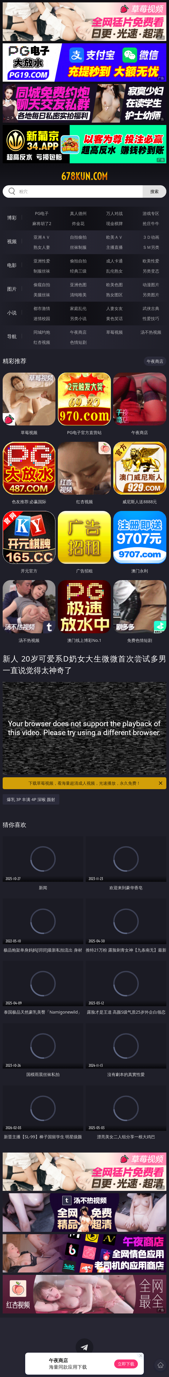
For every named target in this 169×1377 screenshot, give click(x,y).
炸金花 (78, 223)
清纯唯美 (78, 294)
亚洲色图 (78, 284)
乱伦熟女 (114, 271)
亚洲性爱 (42, 261)
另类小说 (78, 318)
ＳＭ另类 (151, 247)
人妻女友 (114, 308)
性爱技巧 (151, 318)
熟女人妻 (42, 247)
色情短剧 (78, 342)
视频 (12, 241)
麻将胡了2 (41, 223)
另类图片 (151, 294)
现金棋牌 (114, 223)
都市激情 (42, 308)
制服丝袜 (42, 271)
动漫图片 (151, 284)
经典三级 (78, 271)
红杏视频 (42, 342)
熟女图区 (114, 294)
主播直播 (114, 247)
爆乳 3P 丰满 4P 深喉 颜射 (31, 799)
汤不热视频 (151, 332)
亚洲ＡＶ (42, 237)
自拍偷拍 (78, 237)
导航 (12, 336)
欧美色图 (114, 284)
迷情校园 (42, 318)
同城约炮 (42, 332)
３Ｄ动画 (151, 237)
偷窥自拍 (42, 284)
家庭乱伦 (78, 308)
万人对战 (114, 213)
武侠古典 (151, 308)
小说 (12, 312)
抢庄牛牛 (151, 223)
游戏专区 (151, 213)
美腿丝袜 (42, 294)
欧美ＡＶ (114, 237)
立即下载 (126, 1364)
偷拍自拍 (78, 261)
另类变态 (151, 271)
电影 (12, 265)
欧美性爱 (151, 261)
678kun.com (84, 176)
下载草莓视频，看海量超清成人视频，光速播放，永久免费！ (95, 783)
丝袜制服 (78, 247)
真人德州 (78, 213)
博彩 (12, 217)
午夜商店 (78, 332)
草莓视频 (114, 332)
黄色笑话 (114, 318)
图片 (12, 289)
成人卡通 (114, 261)
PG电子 (42, 213)
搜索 (154, 191)
